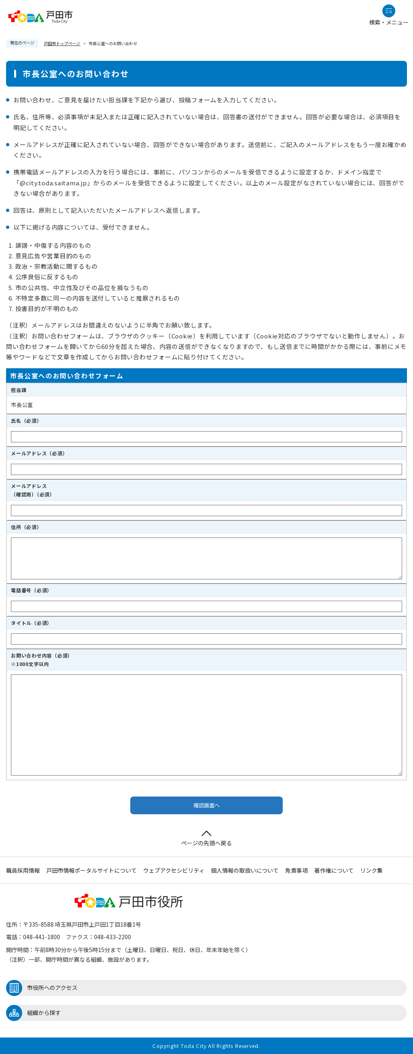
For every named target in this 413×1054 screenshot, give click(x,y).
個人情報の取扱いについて (245, 870)
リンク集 (371, 870)
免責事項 (296, 870)
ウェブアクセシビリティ (173, 870)
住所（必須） (26, 526)
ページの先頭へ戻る (206, 838)
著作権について (334, 870)
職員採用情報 (23, 870)
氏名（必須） (26, 420)
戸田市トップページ (62, 43)
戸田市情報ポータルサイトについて (91, 870)
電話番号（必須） (31, 590)
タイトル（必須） (31, 622)
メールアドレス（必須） (39, 453)
